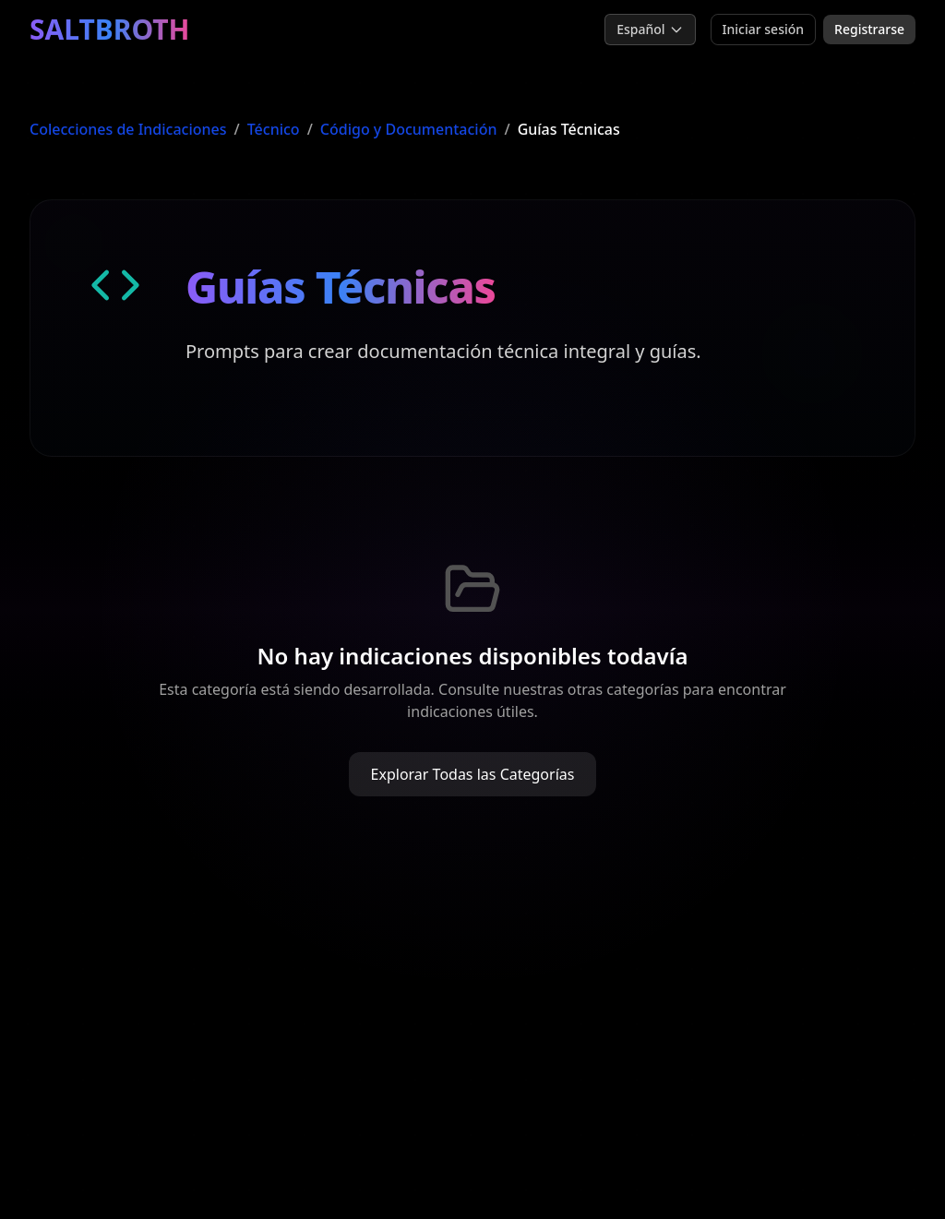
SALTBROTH (110, 29)
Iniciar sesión (764, 29)
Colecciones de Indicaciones (128, 129)
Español (649, 29)
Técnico (273, 129)
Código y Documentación (408, 129)
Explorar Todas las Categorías (473, 774)
